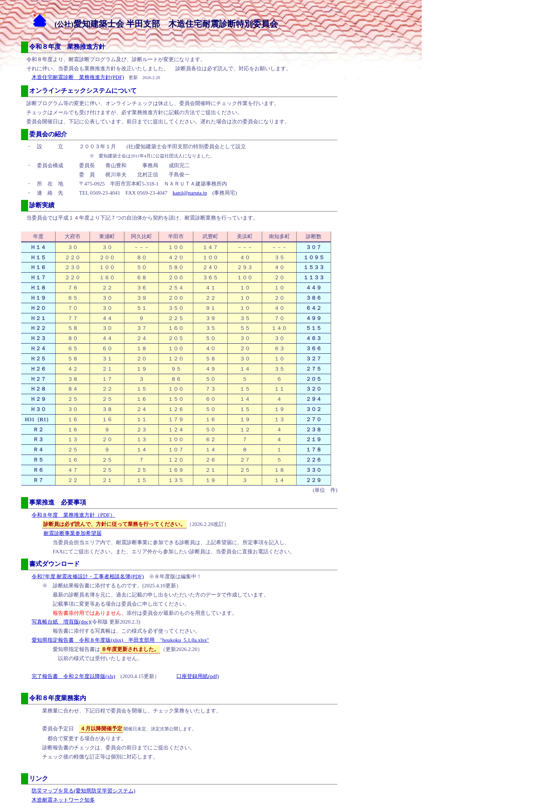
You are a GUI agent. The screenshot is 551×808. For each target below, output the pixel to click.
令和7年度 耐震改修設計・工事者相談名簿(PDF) (88, 576)
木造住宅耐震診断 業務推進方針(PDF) (78, 77)
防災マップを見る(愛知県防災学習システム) (83, 791)
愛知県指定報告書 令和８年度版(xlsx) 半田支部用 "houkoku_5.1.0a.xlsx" (120, 640)
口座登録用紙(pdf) (197, 676)
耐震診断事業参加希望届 (73, 533)
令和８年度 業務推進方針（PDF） (73, 515)
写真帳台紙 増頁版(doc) (61, 622)
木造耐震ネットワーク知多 (63, 800)
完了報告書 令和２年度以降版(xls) (73, 676)
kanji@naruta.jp (190, 193)
